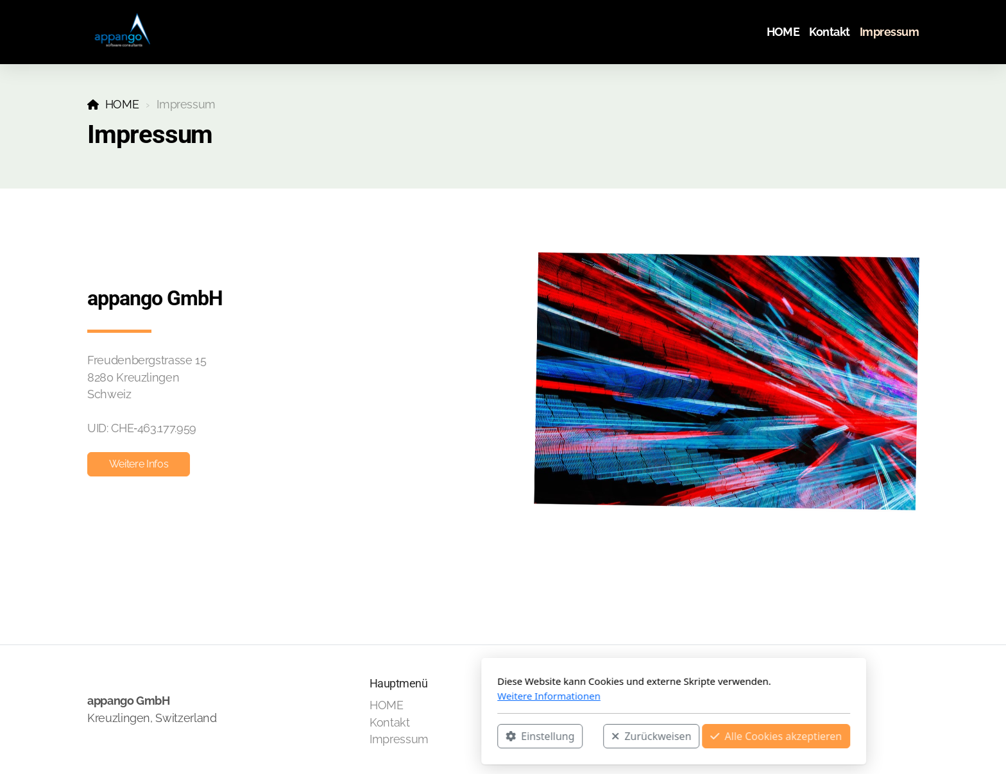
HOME (122, 104)
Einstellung (369, 736)
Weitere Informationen (378, 695)
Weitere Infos (138, 464)
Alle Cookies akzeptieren (605, 736)
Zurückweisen (480, 736)
